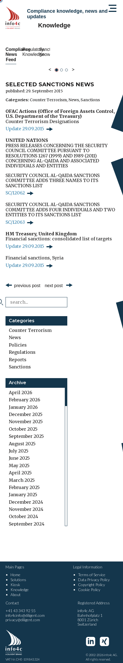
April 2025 (20, 467)
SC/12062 (15, 187)
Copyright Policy (91, 579)
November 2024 (26, 504)
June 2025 (19, 453)
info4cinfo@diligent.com (25, 610)
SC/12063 (15, 216)
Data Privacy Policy (94, 574)
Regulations (22, 347)
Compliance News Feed (32, 52)
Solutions (18, 574)
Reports (17, 354)
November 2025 (26, 416)
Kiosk (15, 579)
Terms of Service (91, 569)
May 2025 (19, 460)
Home (15, 569)
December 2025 (25, 409)
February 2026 (24, 394)
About (15, 589)
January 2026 (23, 402)
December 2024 (26, 497)
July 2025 (18, 446)
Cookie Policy (89, 584)
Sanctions (90, 94)
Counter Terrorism (48, 94)
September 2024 (26, 518)
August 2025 (22, 438)
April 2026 (20, 387)
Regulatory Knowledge (91, 52)
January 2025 (23, 489)
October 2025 (23, 424)
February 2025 (24, 482)
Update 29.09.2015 (25, 123)
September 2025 (26, 431)
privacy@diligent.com (23, 614)
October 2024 (23, 511)
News (73, 94)
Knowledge (19, 584)
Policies (18, 339)
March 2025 (22, 475)
